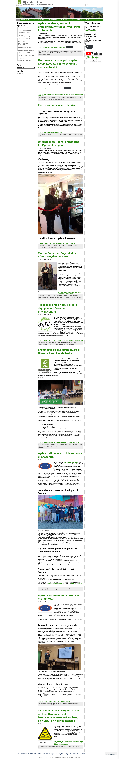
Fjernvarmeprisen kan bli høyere (58, 105)
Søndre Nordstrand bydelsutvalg (67, 51)
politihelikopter (52, 297)
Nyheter (71, 134)
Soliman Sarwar (74, 703)
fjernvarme (70, 97)
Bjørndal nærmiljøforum (60, 97)
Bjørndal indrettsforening (71, 462)
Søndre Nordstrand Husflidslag (26, 55)
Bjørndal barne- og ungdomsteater (23, 28)
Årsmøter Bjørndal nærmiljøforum (23, 34)
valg (47, 446)
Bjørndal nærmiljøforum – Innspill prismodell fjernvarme (50, 88)
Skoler (19, 57)
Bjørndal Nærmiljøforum (24, 30)
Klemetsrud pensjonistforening (26, 50)
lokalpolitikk (68, 444)
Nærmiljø (60, 344)
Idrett (50, 705)
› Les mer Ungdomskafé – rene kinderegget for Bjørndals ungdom (56, 243)
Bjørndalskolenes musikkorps (25, 40)
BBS (53, 588)
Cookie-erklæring (67, 755)
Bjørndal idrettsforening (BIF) (25, 38)
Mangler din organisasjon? (25, 60)
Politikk (50, 99)
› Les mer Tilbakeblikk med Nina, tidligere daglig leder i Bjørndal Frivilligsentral (60, 340)
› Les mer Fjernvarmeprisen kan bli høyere (50, 132)
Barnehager (21, 58)
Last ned (69, 47)
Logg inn (20, 73)
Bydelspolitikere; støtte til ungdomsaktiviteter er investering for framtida (59, 27)
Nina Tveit (73, 342)
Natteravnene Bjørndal (24, 52)
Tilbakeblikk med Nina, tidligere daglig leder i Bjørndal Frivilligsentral (57, 308)
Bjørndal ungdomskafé (58, 245)
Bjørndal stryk (21, 41)
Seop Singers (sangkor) (24, 54)
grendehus (67, 342)
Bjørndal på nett (33, 2)
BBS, (40, 53)
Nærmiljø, (49, 53)
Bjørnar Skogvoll (57, 703)
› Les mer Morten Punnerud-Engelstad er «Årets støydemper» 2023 (69, 293)
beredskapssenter (58, 746)
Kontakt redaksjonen (91, 30)
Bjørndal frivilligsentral (24, 36)
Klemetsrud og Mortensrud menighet (25, 48)
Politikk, (59, 53)
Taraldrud (62, 297)
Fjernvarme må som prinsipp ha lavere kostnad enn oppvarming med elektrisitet (57, 64)
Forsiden (74, 746)
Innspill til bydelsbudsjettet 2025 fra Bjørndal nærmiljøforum (51, 47)
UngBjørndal (68, 245)
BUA (59, 588)
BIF (56, 588)
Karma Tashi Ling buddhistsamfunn (22, 45)
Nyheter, (54, 53)
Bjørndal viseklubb (23, 43)
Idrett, (40, 589)
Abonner (89, 47)
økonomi (56, 51)
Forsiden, (44, 53)
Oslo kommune (51, 589)
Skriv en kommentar (56, 247)
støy (58, 297)
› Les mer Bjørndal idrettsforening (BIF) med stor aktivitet (54, 701)
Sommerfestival (42, 344)
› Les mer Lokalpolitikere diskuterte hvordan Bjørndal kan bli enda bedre (58, 442)
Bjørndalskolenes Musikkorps (55, 583)
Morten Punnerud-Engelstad (60, 295)
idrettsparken (66, 703)
